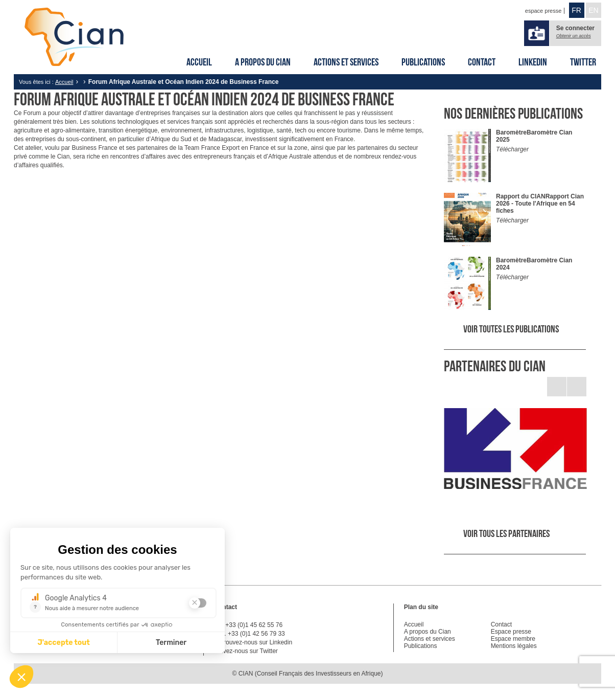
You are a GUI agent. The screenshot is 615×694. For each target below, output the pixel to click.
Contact (481, 62)
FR (576, 10)
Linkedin (532, 62)
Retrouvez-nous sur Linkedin (253, 642)
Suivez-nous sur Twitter (246, 651)
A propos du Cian (263, 62)
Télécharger (512, 149)
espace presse (543, 11)
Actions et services (346, 62)
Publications (423, 62)
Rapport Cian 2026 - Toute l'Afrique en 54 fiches (540, 203)
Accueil (199, 62)
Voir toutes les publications (511, 328)
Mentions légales (514, 646)
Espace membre (513, 638)
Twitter (583, 62)
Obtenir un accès (573, 35)
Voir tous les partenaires (506, 533)
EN (593, 10)
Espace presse (511, 631)
